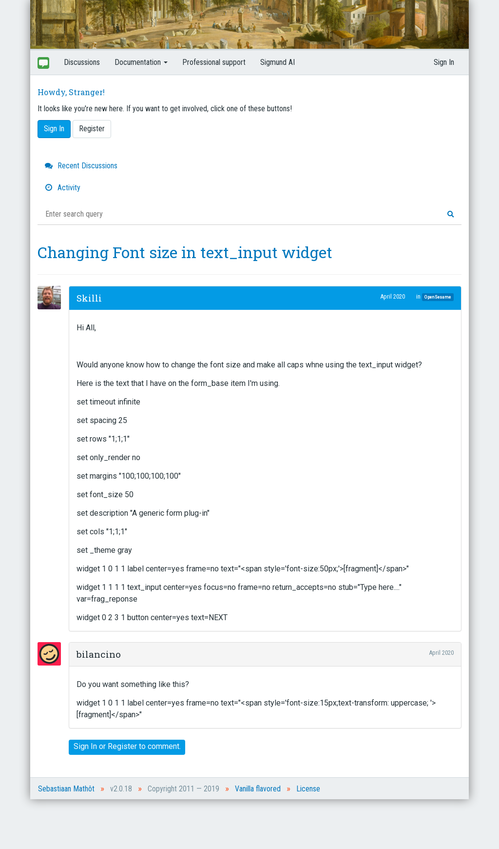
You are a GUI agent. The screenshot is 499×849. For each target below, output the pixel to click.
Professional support (214, 62)
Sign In (444, 62)
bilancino (99, 654)
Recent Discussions (81, 165)
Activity (62, 187)
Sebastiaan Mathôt (66, 788)
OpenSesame (437, 297)
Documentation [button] (141, 62)
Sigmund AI (277, 62)
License (308, 788)
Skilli (89, 298)
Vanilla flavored (258, 788)
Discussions (82, 62)
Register (92, 128)
